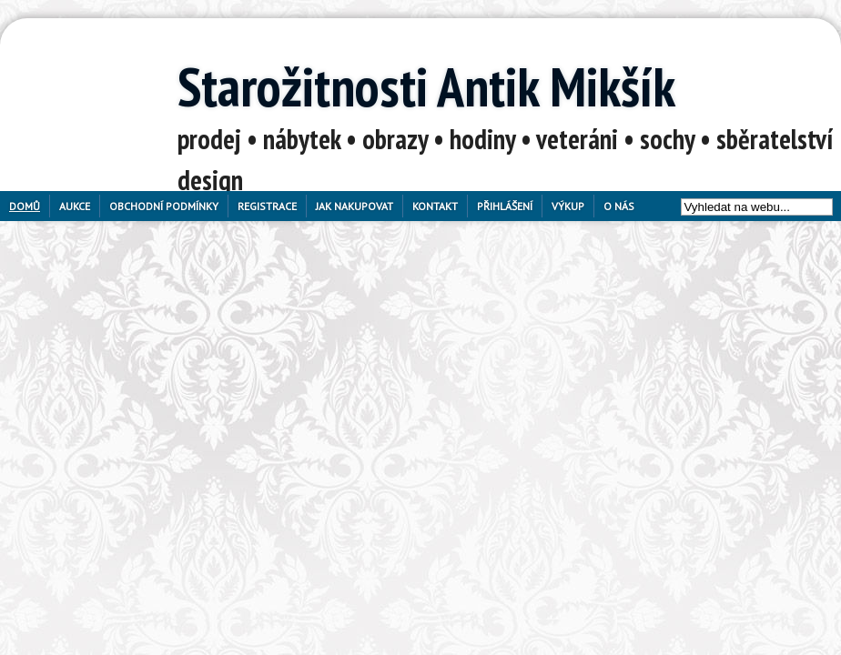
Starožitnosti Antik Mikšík (426, 86)
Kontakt (435, 206)
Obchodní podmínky (163, 206)
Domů (24, 206)
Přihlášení (504, 206)
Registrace (267, 206)
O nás (618, 206)
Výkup (568, 206)
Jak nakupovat (354, 206)
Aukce (74, 206)
